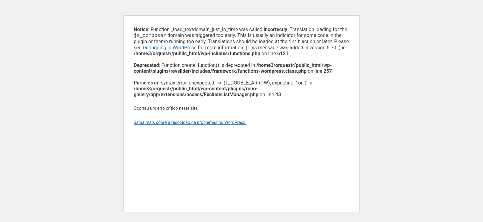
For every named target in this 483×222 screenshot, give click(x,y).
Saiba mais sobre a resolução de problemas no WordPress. (190, 123)
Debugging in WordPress (170, 49)
